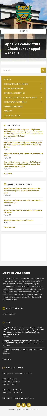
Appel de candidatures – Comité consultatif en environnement (23, 201)
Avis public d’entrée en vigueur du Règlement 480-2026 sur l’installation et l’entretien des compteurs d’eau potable (22, 164)
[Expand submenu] (41, 84)
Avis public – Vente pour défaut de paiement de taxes (23, 154)
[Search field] (23, 70)
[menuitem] (23, 79)
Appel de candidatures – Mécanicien (18, 220)
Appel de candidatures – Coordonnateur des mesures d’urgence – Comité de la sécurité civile (22, 190)
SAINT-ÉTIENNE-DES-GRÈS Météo (23, 246)
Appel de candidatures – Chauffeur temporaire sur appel (23, 211)
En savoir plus (9, 228)
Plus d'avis (8, 174)
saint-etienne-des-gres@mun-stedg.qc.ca (18, 398)
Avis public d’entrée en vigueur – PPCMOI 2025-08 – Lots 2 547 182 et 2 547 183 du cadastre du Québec (23, 144)
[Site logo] (23, 23)
